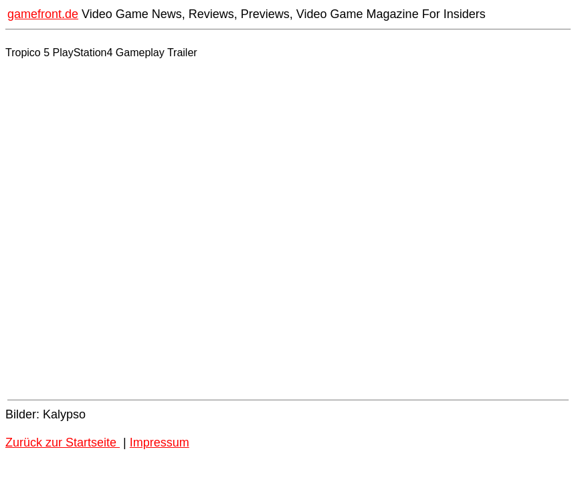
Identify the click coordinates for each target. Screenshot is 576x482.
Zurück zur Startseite (62, 442)
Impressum (159, 442)
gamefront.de (42, 14)
